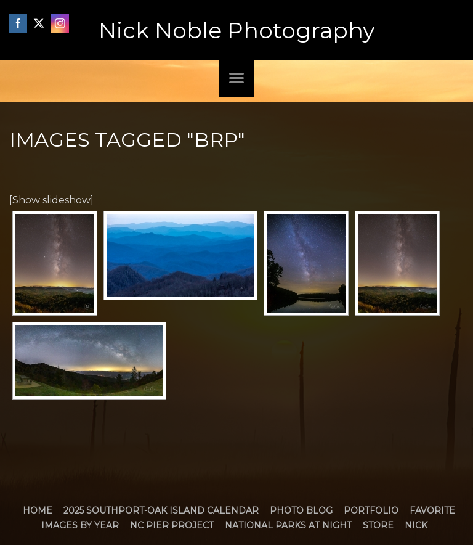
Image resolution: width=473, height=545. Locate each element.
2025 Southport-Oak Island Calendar (161, 510)
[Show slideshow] (51, 200)
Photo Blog (301, 510)
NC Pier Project (172, 525)
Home (37, 510)
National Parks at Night (288, 525)
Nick (416, 525)
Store (378, 525)
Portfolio (371, 510)
